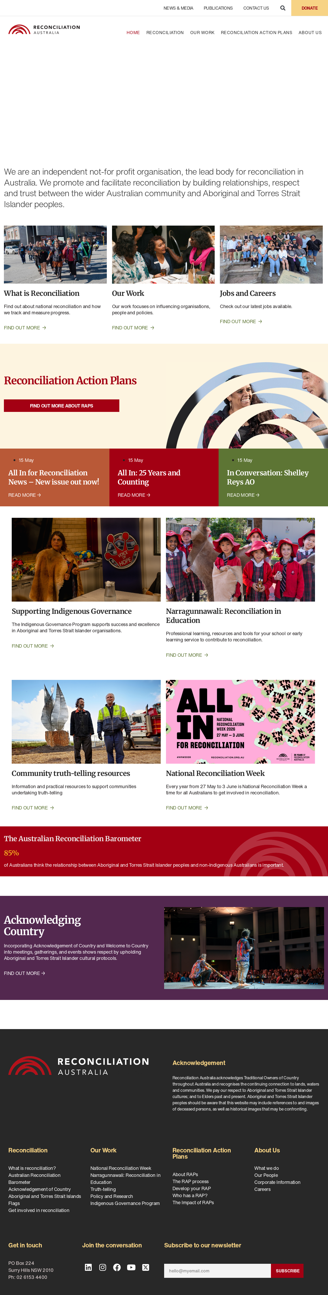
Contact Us (256, 8)
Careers (262, 1189)
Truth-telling (103, 1189)
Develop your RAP (191, 1188)
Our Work (202, 32)
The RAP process (190, 1181)
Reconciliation (165, 32)
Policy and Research (111, 1196)
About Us (310, 32)
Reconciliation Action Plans (257, 32)
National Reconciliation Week (120, 1168)
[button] (282, 7)
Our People (266, 1175)
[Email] (217, 1271)
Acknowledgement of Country (39, 1189)
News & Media (178, 8)
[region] (164, 97)
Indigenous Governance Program (125, 1203)
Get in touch (25, 1245)
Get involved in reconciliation (38, 1210)
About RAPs (185, 1174)
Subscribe (288, 1271)
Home (133, 32)
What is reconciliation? (32, 1168)
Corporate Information (277, 1182)
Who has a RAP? (190, 1195)
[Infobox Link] (164, 854)
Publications (218, 8)
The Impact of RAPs (193, 1202)
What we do (266, 1168)
